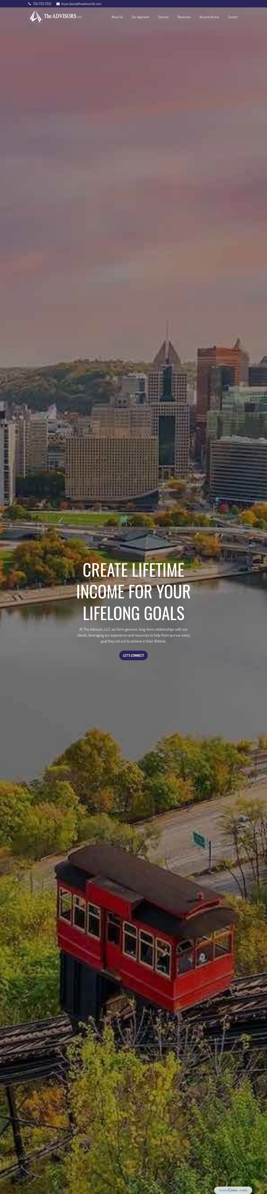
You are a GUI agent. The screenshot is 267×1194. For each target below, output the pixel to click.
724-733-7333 (39, 4)
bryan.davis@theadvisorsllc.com (78, 4)
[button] (117, 17)
